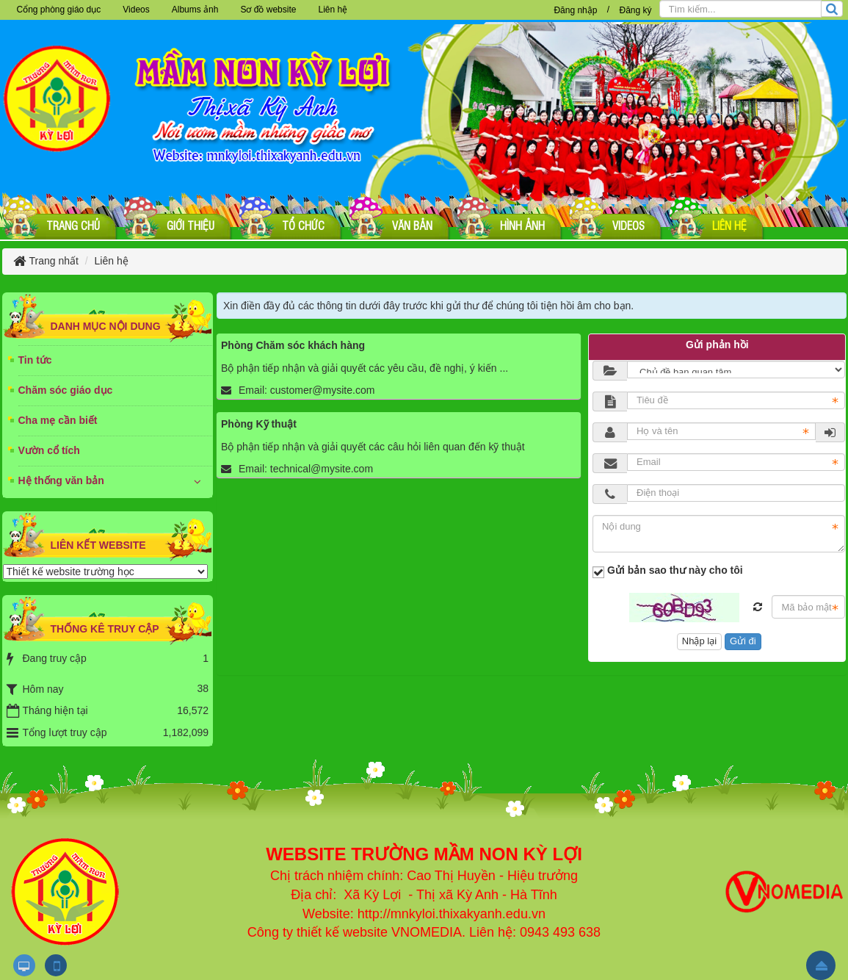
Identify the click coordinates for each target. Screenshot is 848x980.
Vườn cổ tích (49, 450)
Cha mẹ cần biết (58, 420)
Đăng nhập (575, 10)
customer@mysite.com (322, 390)
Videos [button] (136, 9)
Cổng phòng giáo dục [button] (59, 9)
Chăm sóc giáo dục (65, 390)
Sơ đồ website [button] (268, 9)
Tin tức (35, 360)
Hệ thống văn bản (61, 480)
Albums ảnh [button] (195, 9)
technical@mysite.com (321, 469)
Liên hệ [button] (332, 9)
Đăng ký (635, 10)
